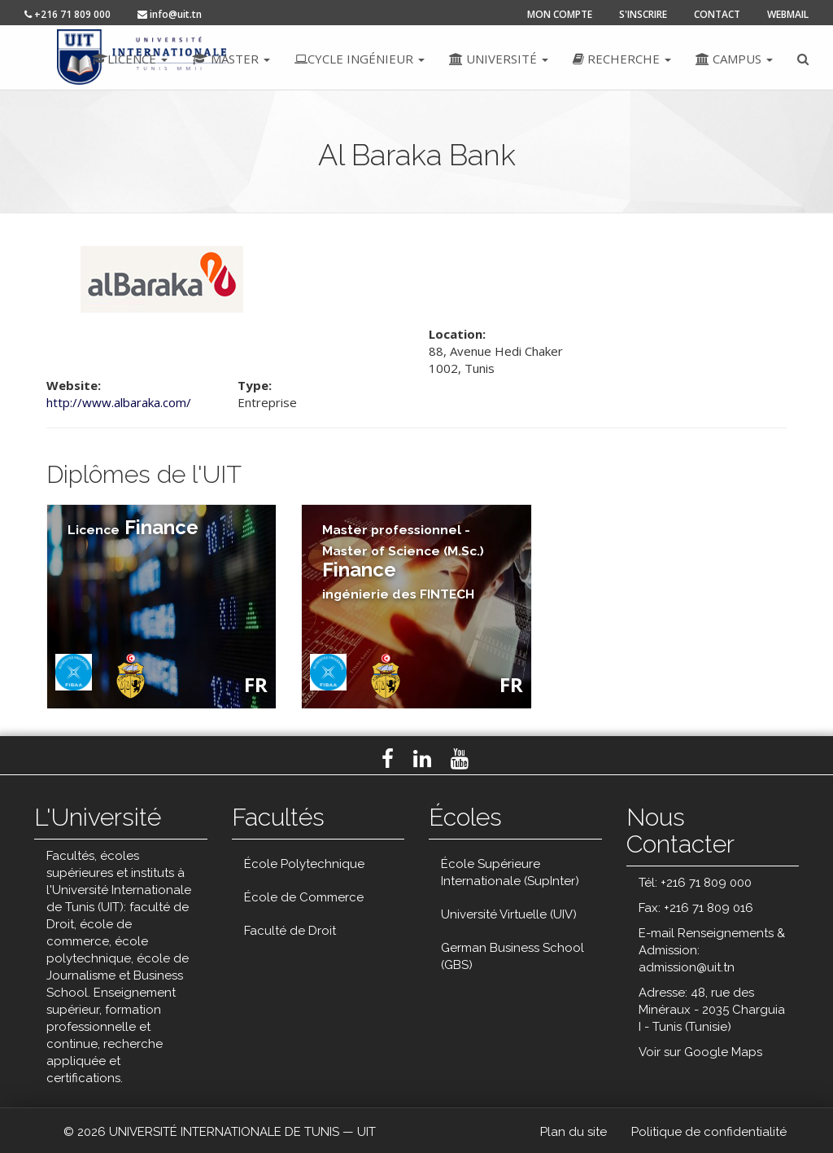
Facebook (388, 758)
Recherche (622, 58)
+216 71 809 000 (67, 14)
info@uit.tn (169, 14)
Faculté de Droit (290, 930)
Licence (130, 58)
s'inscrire (643, 14)
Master (231, 58)
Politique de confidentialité (709, 1132)
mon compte (559, 14)
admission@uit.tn (687, 967)
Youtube (460, 758)
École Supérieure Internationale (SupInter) (510, 872)
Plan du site (573, 1132)
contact (717, 14)
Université (498, 58)
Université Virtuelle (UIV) (509, 914)
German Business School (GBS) (512, 956)
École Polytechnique (304, 864)
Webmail (788, 14)
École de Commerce (304, 897)
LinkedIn (422, 758)
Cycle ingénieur (359, 58)
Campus (734, 58)
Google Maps (723, 1052)
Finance (133, 527)
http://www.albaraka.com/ (118, 402)
